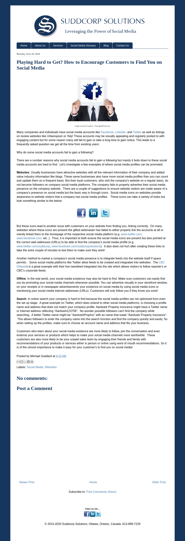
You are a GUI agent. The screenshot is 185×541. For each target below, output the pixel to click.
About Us (40, 45)
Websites (51, 367)
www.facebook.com (29, 238)
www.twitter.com (131, 234)
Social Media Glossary (83, 45)
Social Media (35, 367)
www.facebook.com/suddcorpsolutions (76, 246)
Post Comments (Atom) (101, 491)
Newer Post (26, 482)
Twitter (137, 132)
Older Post (159, 482)
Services (58, 45)
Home (23, 45)
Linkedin (120, 132)
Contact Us (122, 45)
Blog (106, 45)
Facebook (107, 132)
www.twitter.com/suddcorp (33, 246)
